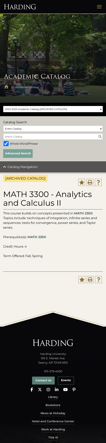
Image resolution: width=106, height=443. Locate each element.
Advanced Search (18, 153)
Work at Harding (53, 429)
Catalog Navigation (23, 167)
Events (66, 380)
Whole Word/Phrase (24, 143)
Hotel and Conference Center (53, 421)
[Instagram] (48, 390)
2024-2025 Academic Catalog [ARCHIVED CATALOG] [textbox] (36, 109)
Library (53, 397)
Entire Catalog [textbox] (13, 128)
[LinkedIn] (56, 390)
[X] (40, 390)
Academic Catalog (26, 87)
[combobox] (53, 109)
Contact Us (43, 380)
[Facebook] (32, 390)
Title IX (53, 437)
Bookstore (53, 405)
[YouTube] (65, 390)
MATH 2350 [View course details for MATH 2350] (83, 213)
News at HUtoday (53, 413)
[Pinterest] (74, 390)
